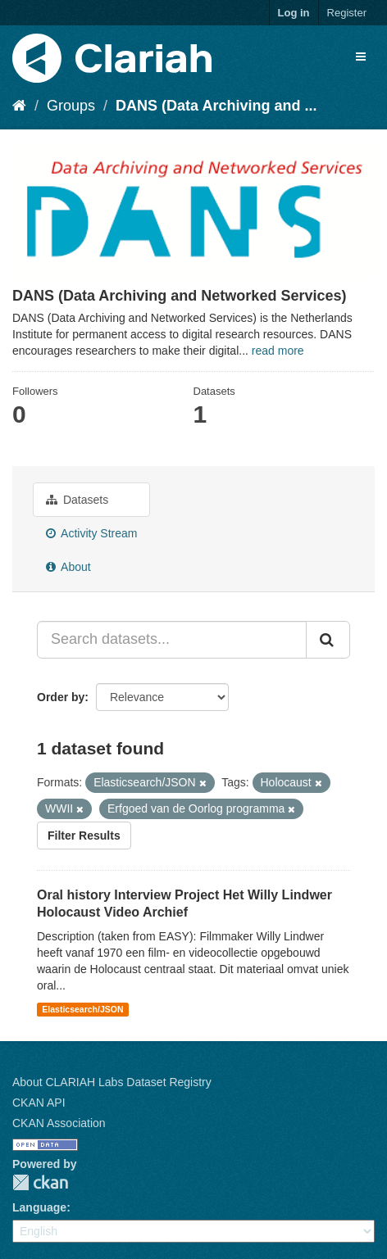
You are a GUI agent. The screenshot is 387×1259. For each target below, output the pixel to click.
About (68, 566)
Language (39, 1207)
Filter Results (84, 835)
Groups (71, 105)
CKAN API (39, 1102)
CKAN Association (59, 1123)
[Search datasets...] (172, 640)
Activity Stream (91, 533)
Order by (60, 697)
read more (278, 350)
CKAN (40, 1182)
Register (347, 13)
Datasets (77, 499)
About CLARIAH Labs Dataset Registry (112, 1082)
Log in (294, 13)
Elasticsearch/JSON (82, 1009)
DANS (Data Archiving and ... (216, 105)
